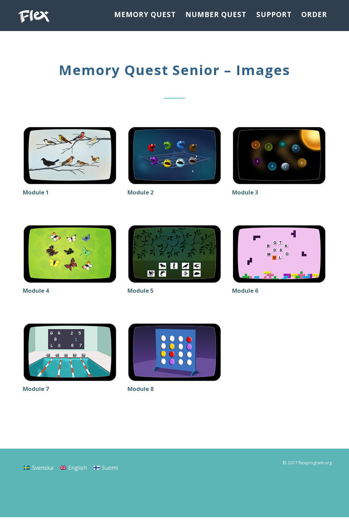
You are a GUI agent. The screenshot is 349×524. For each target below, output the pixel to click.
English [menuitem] (77, 474)
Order (313, 15)
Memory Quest (142, 15)
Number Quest (212, 15)
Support (270, 15)
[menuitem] (38, 474)
